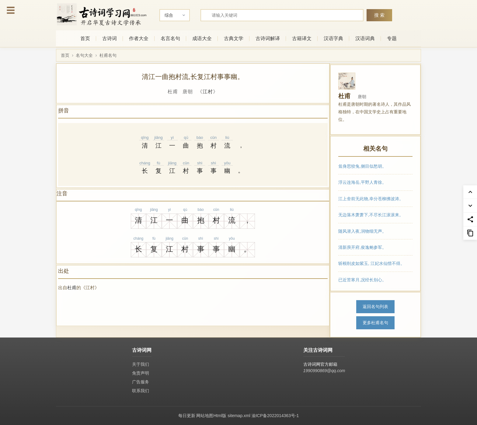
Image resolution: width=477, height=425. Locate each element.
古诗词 (109, 38)
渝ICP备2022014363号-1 (275, 415)
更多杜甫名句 (375, 322)
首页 (85, 38)
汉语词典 (365, 38)
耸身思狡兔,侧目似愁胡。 (362, 166)
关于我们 (140, 364)
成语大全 (202, 38)
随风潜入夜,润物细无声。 (362, 230)
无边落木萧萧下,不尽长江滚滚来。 (370, 214)
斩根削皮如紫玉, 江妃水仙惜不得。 (371, 263)
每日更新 (186, 415)
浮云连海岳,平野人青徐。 (362, 182)
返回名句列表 (375, 306)
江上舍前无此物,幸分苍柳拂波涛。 (370, 198)
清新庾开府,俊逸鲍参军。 (362, 247)
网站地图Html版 (211, 415)
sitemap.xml (239, 415)
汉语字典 (333, 38)
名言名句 (170, 38)
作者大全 (138, 38)
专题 (392, 38)
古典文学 (233, 38)
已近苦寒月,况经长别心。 (362, 279)
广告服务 (140, 381)
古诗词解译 (268, 38)
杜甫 (71, 287)
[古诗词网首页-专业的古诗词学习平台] (101, 14)
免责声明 (140, 373)
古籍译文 (302, 38)
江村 (208, 91)
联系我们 (140, 390)
